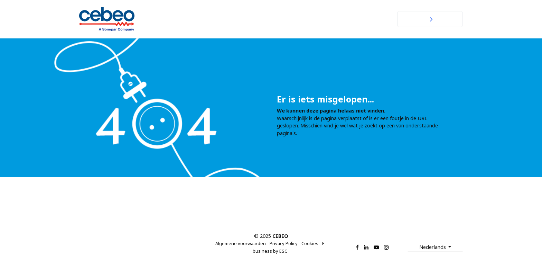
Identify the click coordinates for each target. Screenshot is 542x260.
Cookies (309, 243)
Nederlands (433, 247)
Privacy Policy (284, 243)
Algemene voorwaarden (240, 243)
